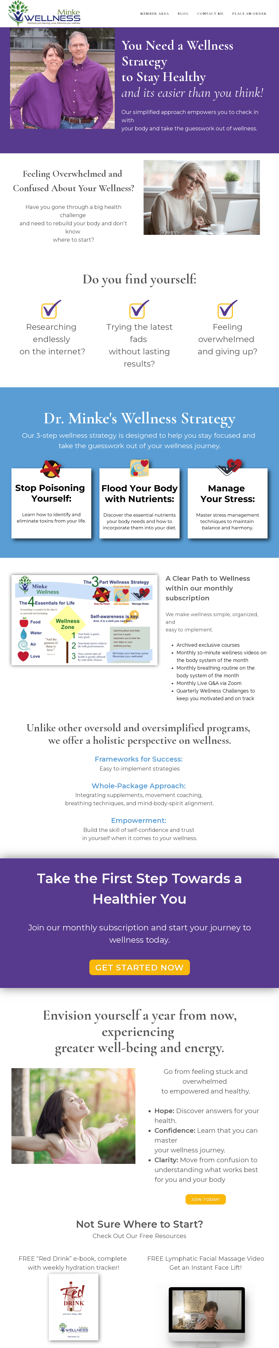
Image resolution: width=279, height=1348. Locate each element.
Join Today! (206, 1199)
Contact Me (210, 13)
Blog (183, 13)
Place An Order (249, 13)
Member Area (154, 13)
